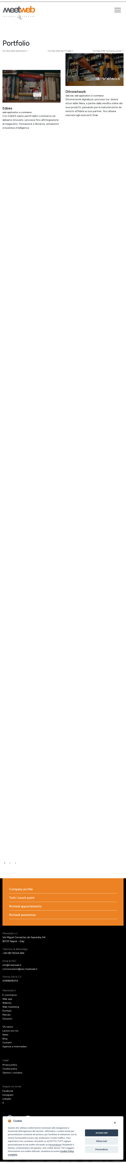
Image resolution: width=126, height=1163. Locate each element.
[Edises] (31, 86)
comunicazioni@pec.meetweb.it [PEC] (20, 970)
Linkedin (6, 1100)
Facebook (7, 1092)
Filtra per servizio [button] (14, 51)
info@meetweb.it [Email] (12, 966)
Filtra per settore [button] (60, 51)
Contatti (7, 1043)
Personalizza (54, 1144)
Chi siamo (7, 1028)
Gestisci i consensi (12, 1073)
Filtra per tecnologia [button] (107, 51)
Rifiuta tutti (101, 1141)
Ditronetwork (77, 91)
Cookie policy (10, 1070)
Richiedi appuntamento (26, 907)
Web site (69, 95)
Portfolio (7, 1012)
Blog (5, 1039)
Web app (7, 1000)
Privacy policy (10, 1066)
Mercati (6, 1016)
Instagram (8, 1096)
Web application (10, 112)
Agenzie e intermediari (15, 1047)
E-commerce (26, 112)
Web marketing (11, 1008)
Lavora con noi (10, 1032)
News (5, 1035)
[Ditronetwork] (94, 69)
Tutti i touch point (22, 898)
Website (7, 1004)
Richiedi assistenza (22, 916)
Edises (8, 108)
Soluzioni (7, 1019)
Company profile (21, 889)
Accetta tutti (102, 1133)
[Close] (114, 1122)
